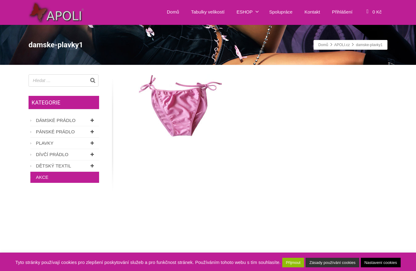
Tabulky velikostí (208, 11)
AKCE (42, 177)
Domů (173, 11)
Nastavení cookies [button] (380, 262)
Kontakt (312, 11)
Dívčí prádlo (66, 154)
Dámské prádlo (66, 120)
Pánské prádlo (66, 131)
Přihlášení (342, 11)
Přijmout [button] (293, 262)
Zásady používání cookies (332, 262)
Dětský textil (66, 165)
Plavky (66, 143)
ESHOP (248, 11)
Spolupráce (281, 11)
